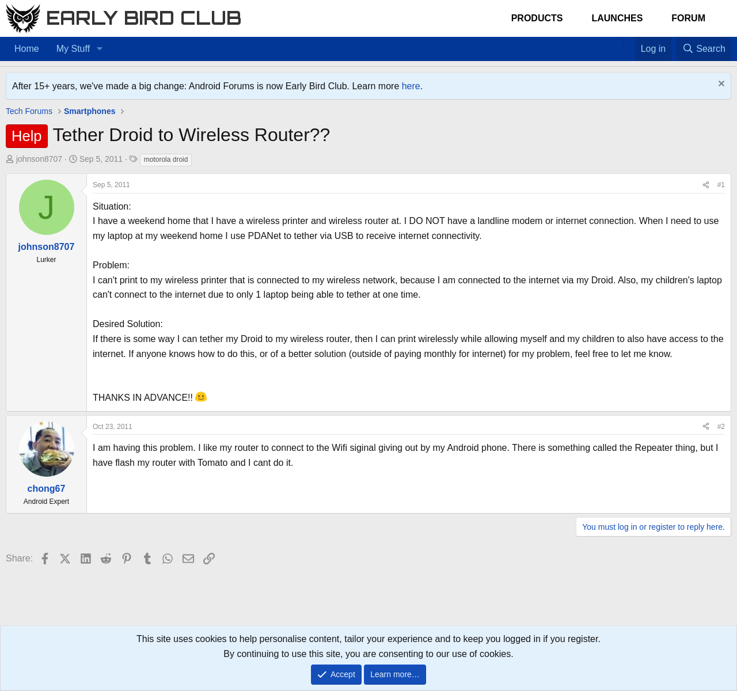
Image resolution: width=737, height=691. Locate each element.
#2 (721, 427)
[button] (99, 49)
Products (537, 18)
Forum (688, 18)
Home (26, 49)
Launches (617, 18)
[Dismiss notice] (720, 85)
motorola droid (166, 159)
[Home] (617, 41)
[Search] (703, 49)
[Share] (705, 185)
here (411, 86)
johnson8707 (39, 159)
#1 (721, 185)
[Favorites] (629, 41)
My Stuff (73, 49)
